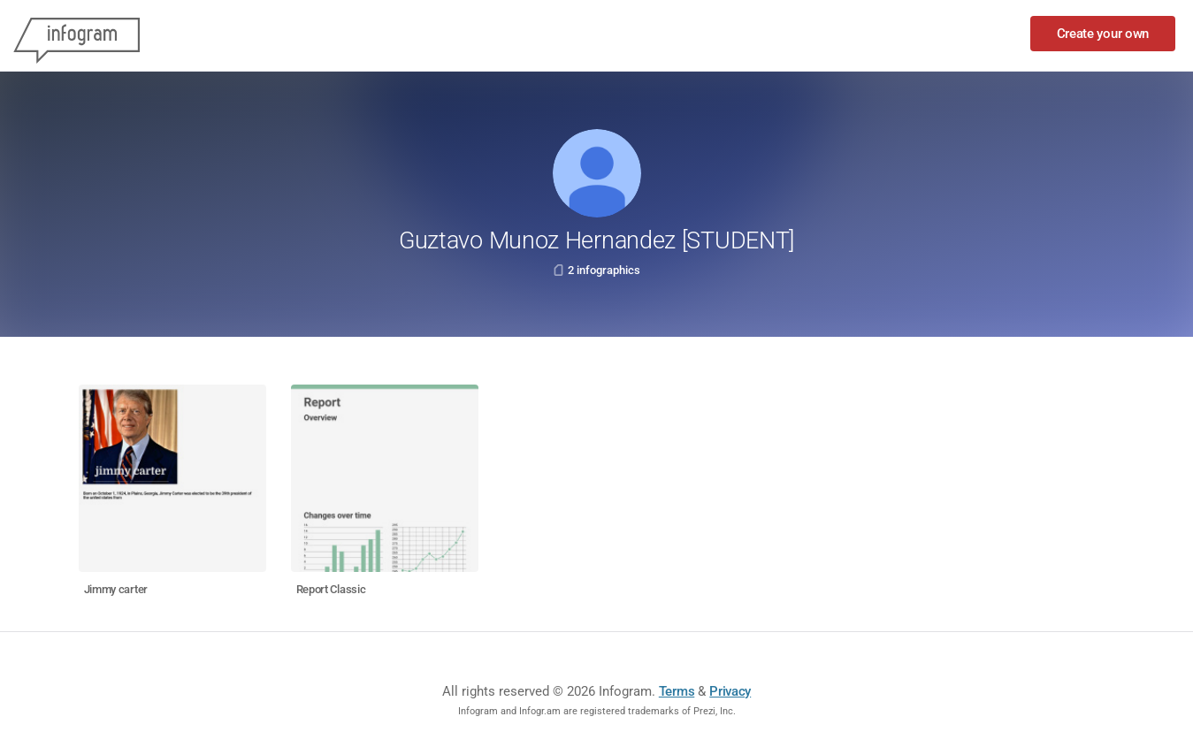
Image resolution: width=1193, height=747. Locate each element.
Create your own (1103, 34)
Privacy (730, 691)
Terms (677, 691)
